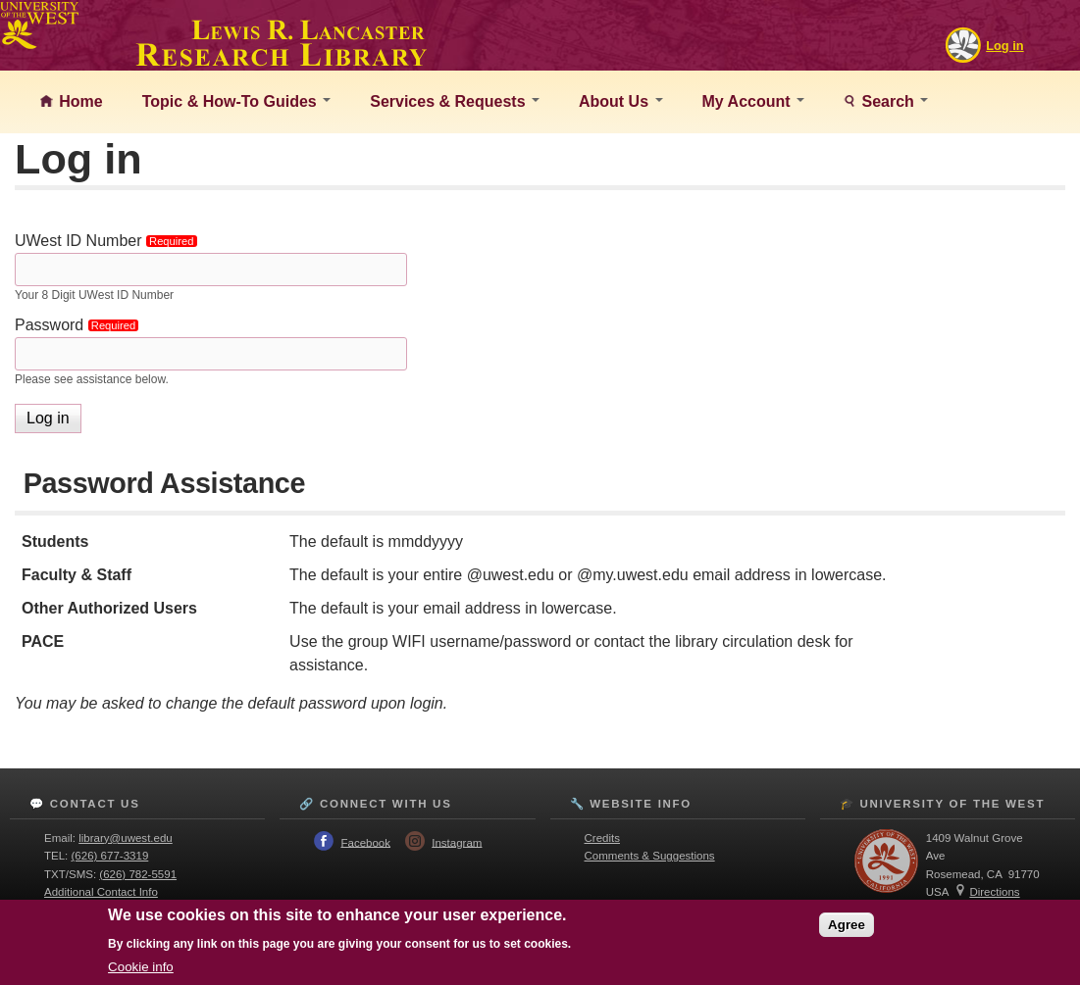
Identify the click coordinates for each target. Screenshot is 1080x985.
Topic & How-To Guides (237, 101)
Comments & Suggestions (650, 856)
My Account (753, 101)
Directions (994, 892)
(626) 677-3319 (110, 856)
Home (79, 101)
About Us (621, 101)
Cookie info (141, 967)
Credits (602, 838)
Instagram (457, 842)
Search (892, 101)
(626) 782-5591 (138, 874)
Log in (1004, 45)
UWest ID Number (109, 240)
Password (80, 325)
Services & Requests (455, 101)
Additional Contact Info (101, 892)
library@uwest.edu (125, 838)
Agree (846, 924)
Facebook (365, 842)
